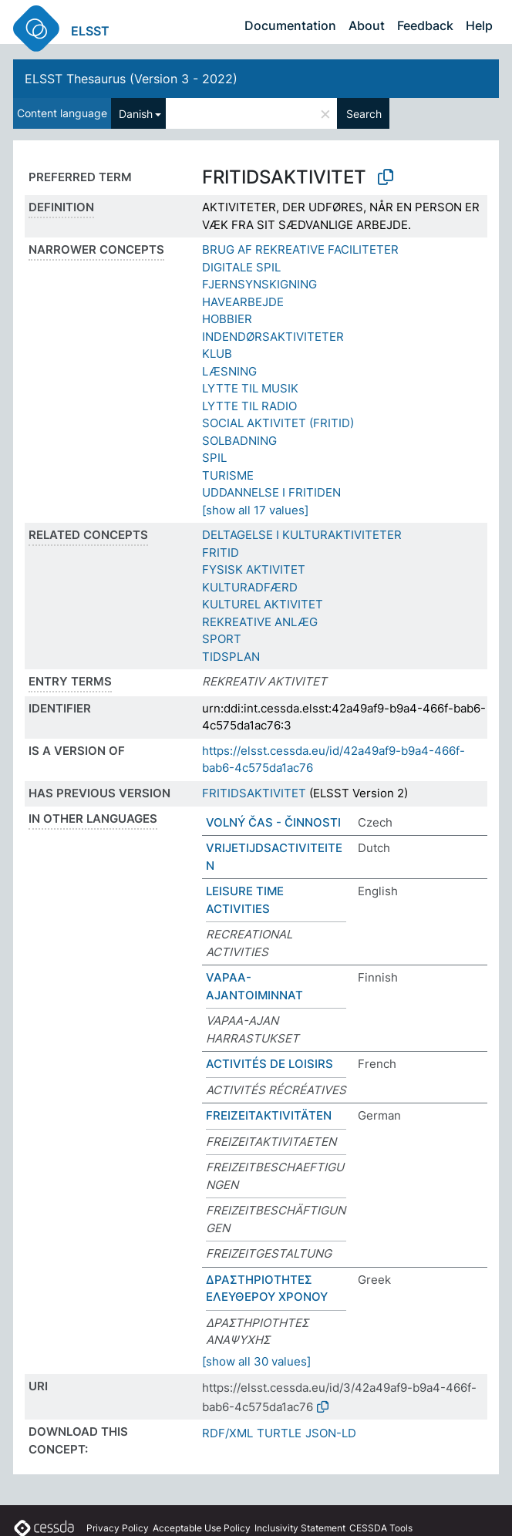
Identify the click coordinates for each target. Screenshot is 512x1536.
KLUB (217, 353)
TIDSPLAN (231, 656)
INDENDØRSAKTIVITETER (273, 336)
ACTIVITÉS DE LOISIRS (269, 1063)
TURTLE (279, 1433)
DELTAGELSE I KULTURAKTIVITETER (302, 534)
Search (364, 113)
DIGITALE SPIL (241, 267)
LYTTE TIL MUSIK (250, 388)
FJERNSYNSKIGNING (259, 284)
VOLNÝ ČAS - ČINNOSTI (273, 822)
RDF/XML (227, 1433)
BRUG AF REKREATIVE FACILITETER (300, 249)
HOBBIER (227, 319)
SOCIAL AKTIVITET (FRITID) (278, 423)
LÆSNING (229, 371)
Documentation (290, 25)
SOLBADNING (239, 440)
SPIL (214, 457)
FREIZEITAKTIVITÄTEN (269, 1115)
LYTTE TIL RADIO (249, 406)
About (367, 25)
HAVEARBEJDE (243, 302)
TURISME (228, 475)
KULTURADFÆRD (250, 587)
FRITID (220, 552)
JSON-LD (330, 1433)
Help (479, 25)
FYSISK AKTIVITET (253, 569)
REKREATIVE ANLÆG (260, 622)
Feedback (425, 25)
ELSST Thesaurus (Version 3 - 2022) (131, 78)
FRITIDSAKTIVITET (254, 793)
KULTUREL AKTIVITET (262, 604)
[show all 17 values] (255, 510)
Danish (136, 113)
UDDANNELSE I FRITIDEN (271, 492)
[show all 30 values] (256, 1361)
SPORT (221, 639)
